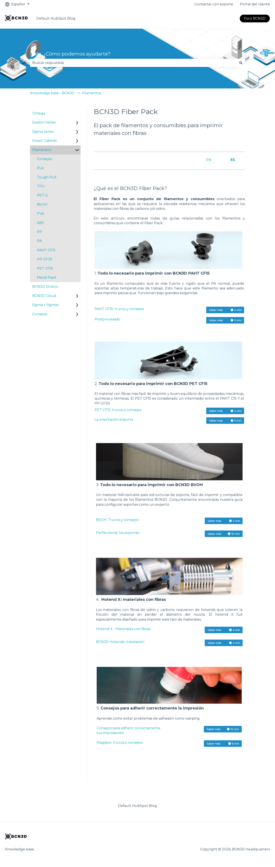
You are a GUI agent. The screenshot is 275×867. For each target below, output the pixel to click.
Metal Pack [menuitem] (46, 277)
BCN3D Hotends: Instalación (120, 642)
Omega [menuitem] (38, 113)
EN (208, 160)
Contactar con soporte (213, 4)
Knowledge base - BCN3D (52, 93)
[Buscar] (241, 63)
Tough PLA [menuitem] (46, 177)
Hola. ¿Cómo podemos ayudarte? (70, 54)
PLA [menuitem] (40, 168)
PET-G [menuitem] (42, 195)
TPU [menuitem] (41, 186)
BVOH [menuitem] (42, 204)
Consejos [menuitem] (44, 159)
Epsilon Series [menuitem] (44, 122)
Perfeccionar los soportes (117, 533)
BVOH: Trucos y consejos (117, 520)
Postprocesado (107, 319)
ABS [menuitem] (40, 223)
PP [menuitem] (39, 232)
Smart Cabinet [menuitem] (44, 141)
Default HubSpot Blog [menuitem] (137, 806)
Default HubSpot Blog (55, 18)
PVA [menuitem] (40, 214)
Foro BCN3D (255, 18)
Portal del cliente (255, 4)
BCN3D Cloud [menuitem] (44, 296)
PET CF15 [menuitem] (45, 268)
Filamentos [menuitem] (41, 150)
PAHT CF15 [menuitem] (46, 250)
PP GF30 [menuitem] (44, 259)
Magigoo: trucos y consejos (119, 742)
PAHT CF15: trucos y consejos (119, 309)
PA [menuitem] (39, 241)
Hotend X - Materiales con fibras (123, 629)
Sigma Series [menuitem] (43, 132)
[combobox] (133, 63)
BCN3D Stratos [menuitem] (45, 286)
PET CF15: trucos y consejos (118, 410)
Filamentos (91, 93)
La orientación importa (114, 419)
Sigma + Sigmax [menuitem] (45, 305)
